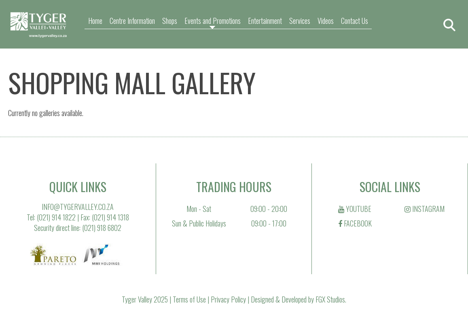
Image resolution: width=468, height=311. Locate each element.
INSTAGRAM (424, 208)
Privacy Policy (228, 299)
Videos (326, 20)
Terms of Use (189, 299)
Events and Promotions (212, 20)
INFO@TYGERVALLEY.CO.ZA (78, 206)
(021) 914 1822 (56, 217)
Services (299, 20)
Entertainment (265, 20)
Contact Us (354, 20)
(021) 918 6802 (101, 227)
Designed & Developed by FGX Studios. (298, 299)
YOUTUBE (354, 208)
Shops (169, 20)
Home (95, 20)
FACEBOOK (355, 223)
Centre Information (132, 20)
